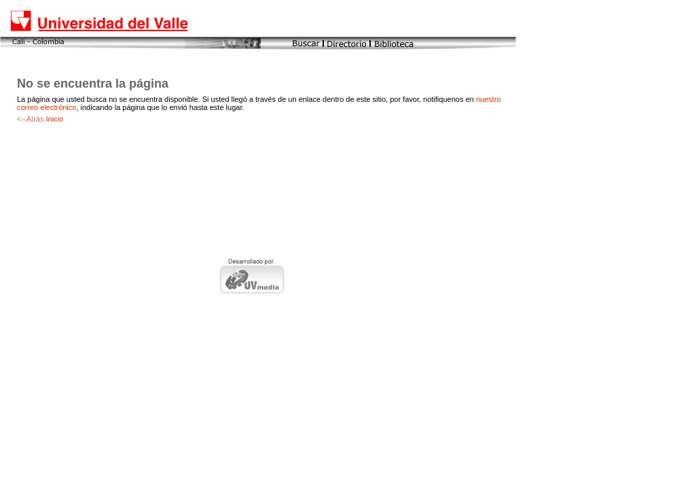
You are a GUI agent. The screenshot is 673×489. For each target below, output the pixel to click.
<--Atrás (30, 119)
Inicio (55, 119)
